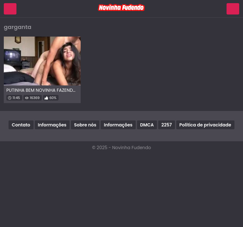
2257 (166, 125)
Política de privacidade (205, 125)
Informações (52, 125)
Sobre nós (85, 125)
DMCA (147, 125)
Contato (21, 125)
